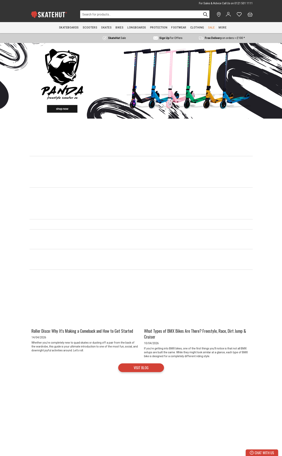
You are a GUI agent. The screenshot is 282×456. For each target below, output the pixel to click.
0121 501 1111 (243, 3)
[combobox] (141, 14)
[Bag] (250, 14)
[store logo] (49, 14)
